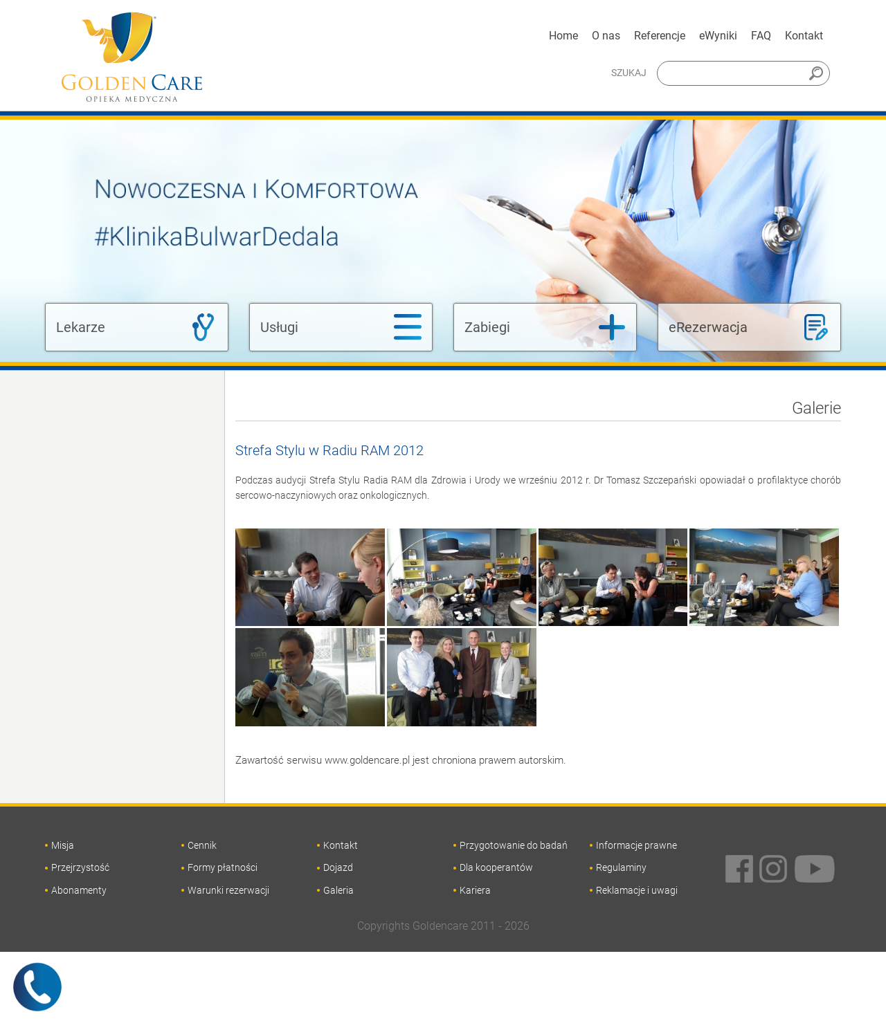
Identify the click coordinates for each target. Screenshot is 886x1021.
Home (563, 35)
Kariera (475, 890)
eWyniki (718, 35)
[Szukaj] (743, 73)
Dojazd (338, 867)
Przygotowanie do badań (514, 845)
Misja (62, 845)
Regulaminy (621, 867)
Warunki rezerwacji (228, 890)
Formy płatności (222, 867)
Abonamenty (79, 890)
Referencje (659, 35)
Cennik (202, 845)
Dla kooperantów (496, 867)
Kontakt (804, 35)
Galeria (338, 890)
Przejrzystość (80, 867)
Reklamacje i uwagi (637, 890)
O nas (606, 35)
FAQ (761, 35)
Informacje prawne (636, 845)
